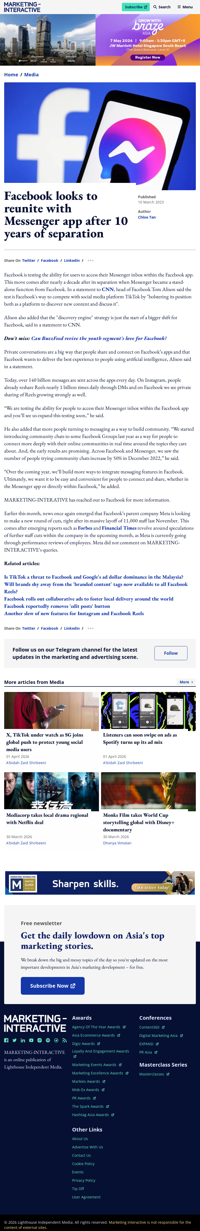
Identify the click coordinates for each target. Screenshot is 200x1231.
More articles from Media (100, 682)
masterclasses (154, 1074)
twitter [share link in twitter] (28, 260)
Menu (185, 6)
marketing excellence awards (100, 1073)
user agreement (86, 1197)
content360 (152, 1027)
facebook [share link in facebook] (49, 260)
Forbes (85, 527)
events (78, 1172)
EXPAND (149, 1043)
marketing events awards (97, 1064)
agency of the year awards (99, 1026)
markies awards (88, 1081)
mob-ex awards (88, 1089)
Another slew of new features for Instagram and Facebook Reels (74, 613)
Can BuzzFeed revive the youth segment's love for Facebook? (99, 338)
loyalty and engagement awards (100, 1053)
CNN (108, 289)
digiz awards (86, 1043)
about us (80, 1138)
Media (31, 74)
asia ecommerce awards (96, 1035)
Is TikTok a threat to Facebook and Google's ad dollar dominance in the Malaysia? (93, 576)
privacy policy (83, 1180)
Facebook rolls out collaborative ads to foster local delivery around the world (88, 598)
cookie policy (83, 1163)
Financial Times (119, 527)
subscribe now (57, 987)
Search (162, 6)
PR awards (84, 1098)
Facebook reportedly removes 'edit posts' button (57, 606)
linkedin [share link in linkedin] (72, 260)
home (11, 74)
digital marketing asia (161, 1035)
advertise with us (87, 1147)
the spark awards (90, 1106)
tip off (78, 1188)
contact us (81, 1155)
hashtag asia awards (93, 1114)
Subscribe (137, 7)
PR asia (148, 1052)
